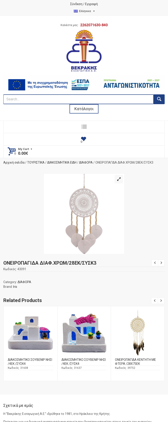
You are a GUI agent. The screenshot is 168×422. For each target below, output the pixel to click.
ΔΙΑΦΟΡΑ (86, 162)
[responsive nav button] (84, 127)
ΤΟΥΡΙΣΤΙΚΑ (36, 162)
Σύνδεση (76, 4)
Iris (15, 286)
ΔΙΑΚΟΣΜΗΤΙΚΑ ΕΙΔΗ (61, 162)
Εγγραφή (91, 4)
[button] (119, 179)
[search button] (159, 99)
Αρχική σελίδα (14, 162)
